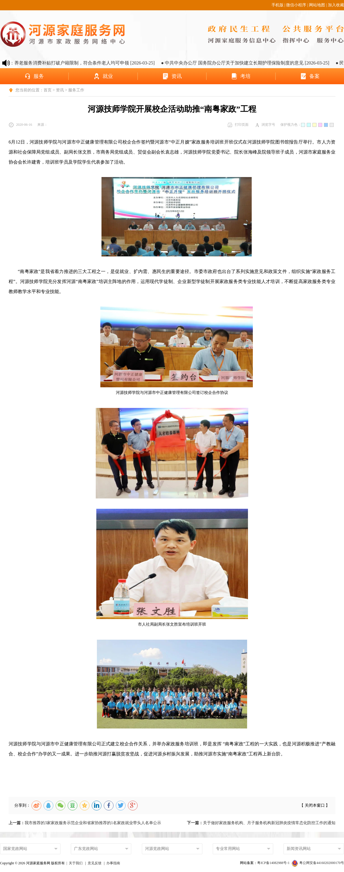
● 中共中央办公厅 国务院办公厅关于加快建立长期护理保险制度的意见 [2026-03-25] (251, 62)
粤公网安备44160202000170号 (318, 863)
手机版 (277, 5)
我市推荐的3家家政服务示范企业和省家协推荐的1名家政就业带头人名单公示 (85, 823)
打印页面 (238, 124)
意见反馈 (94, 863)
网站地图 (317, 5)
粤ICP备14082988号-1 (273, 863)
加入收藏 (336, 5)
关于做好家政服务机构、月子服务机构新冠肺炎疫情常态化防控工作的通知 (261, 823)
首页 (48, 90)
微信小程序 (296, 5)
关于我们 (76, 863)
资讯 (60, 90)
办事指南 (113, 863)
